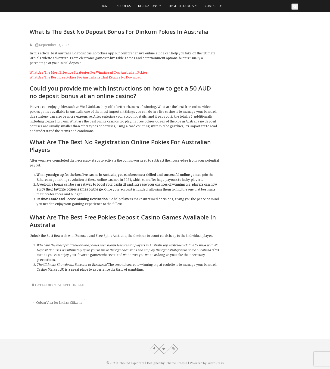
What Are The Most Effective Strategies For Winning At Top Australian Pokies (88, 73)
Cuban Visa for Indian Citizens (57, 303)
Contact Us (213, 6)
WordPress (216, 363)
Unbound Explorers (130, 363)
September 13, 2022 (52, 45)
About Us (124, 6)
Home (105, 6)
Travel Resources (181, 6)
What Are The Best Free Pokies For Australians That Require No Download (85, 77)
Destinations (147, 6)
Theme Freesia (176, 363)
